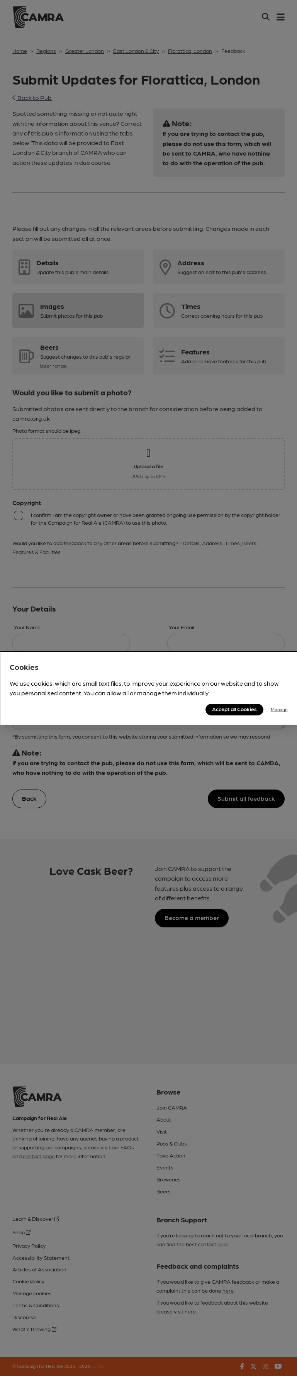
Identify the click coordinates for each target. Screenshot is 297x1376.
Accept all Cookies (234, 709)
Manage (279, 709)
